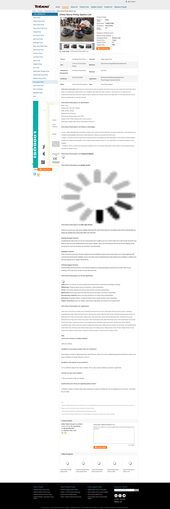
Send (136, 490)
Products (65, 7)
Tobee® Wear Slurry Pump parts (97, 489)
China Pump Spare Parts (57, 507)
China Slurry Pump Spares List (79, 51)
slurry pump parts (70, 230)
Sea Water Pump (38, 57)
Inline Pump (36, 60)
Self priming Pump (38, 50)
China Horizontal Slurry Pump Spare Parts (82, 470)
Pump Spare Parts (49, 11)
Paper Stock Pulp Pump (40, 28)
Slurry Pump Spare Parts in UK (128, 470)
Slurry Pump (36, 17)
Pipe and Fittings (38, 89)
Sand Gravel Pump (38, 24)
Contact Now (104, 48)
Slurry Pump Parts (38, 85)
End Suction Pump (38, 35)
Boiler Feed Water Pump (40, 46)
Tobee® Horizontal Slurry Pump (43, 494)
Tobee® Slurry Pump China (41, 489)
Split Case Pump (38, 39)
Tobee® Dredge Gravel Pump (69, 489)
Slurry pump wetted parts (95, 494)
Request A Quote (120, 7)
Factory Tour (84, 7)
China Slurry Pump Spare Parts (65, 470)
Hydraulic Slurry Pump (39, 78)
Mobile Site (118, 502)
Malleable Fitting (37, 93)
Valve (34, 96)
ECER (126, 507)
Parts (73, 311)
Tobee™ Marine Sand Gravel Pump (71, 497)
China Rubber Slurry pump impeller (98, 492)
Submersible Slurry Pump (40, 75)
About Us (74, 7)
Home (58, 7)
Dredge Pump (37, 32)
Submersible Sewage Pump (41, 71)
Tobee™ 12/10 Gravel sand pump (70, 492)
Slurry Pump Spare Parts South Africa (97, 470)
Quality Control (96, 7)
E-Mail (116, 499)
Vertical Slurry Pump (39, 21)
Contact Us (108, 7)
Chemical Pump (37, 53)
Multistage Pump (38, 42)
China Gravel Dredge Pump (69, 494)
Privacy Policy (45, 507)
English (133, 1)
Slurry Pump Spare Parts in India (112, 470)
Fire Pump (36, 67)
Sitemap (122, 499)
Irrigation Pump (37, 64)
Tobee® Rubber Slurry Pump (42, 492)
